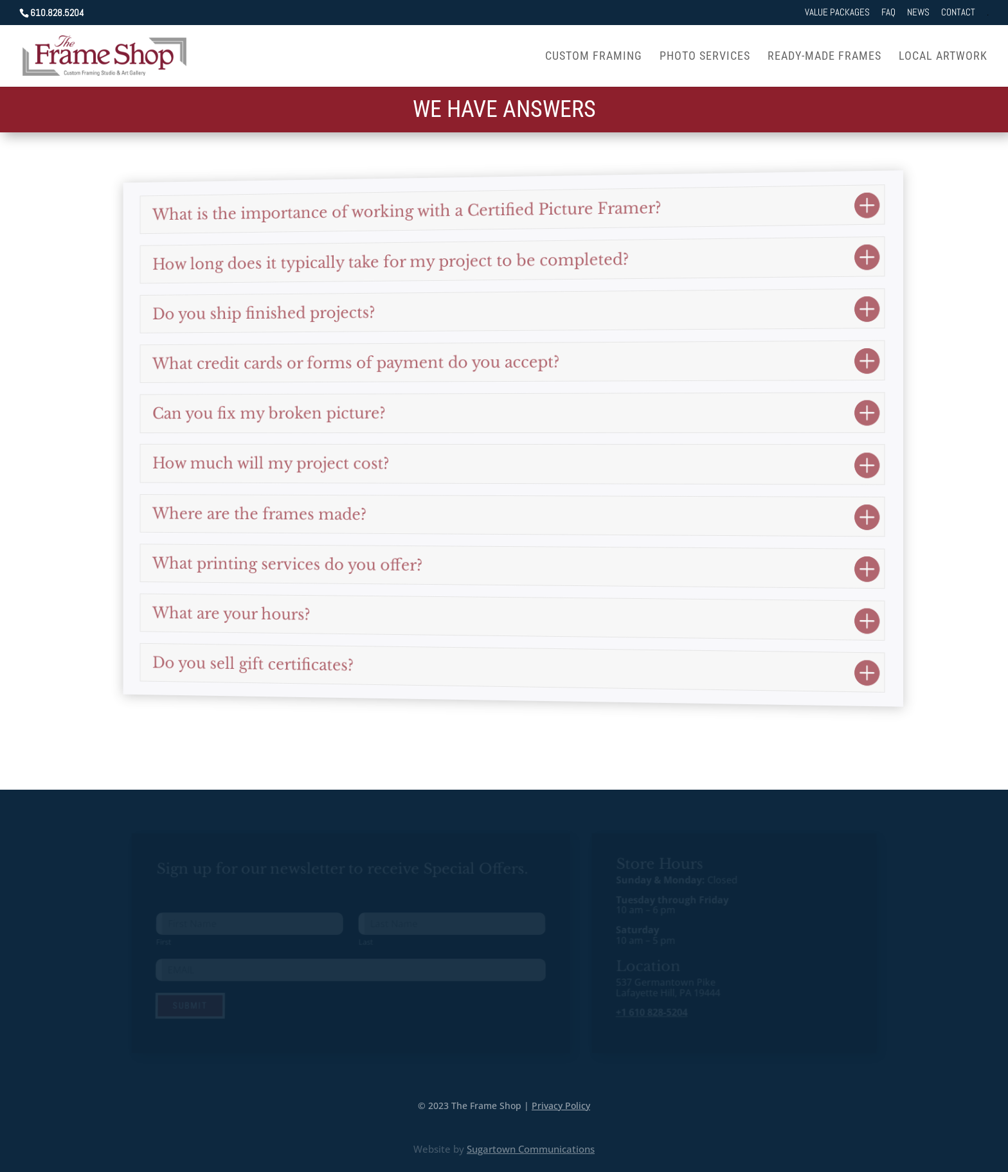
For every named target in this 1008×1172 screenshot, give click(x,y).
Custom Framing (593, 56)
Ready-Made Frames (824, 56)
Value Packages (837, 12)
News (918, 12)
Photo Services (705, 56)
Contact (958, 12)
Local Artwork (943, 56)
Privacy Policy (561, 1105)
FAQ (888, 12)
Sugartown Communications (531, 1148)
